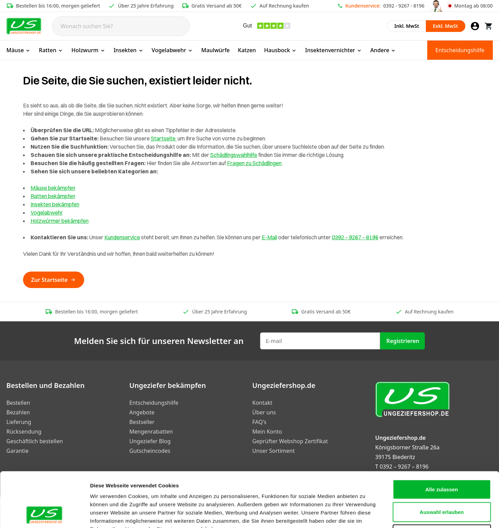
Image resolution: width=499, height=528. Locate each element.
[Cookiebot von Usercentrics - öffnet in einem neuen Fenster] (44, 514)
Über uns (264, 412)
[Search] (121, 26)
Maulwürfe (215, 50)
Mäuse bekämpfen (53, 187)
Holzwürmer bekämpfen (60, 220)
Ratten (51, 50)
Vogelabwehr (172, 50)
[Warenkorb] (489, 26)
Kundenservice (122, 237)
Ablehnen (441, 483)
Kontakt (262, 402)
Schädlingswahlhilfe (233, 154)
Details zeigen (365, 514)
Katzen (247, 50)
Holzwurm (88, 50)
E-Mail (269, 237)
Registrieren (402, 341)
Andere (383, 50)
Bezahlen (18, 412)
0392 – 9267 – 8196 (355, 237)
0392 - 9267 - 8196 (403, 5)
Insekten (129, 50)
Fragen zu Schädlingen (254, 163)
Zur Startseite (53, 280)
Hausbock (280, 50)
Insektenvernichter (333, 50)
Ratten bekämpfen (53, 196)
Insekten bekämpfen (55, 204)
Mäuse (19, 50)
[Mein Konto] (475, 26)
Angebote (142, 412)
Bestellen (18, 402)
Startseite (163, 138)
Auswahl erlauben (442, 460)
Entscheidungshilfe (460, 50)
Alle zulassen (441, 438)
